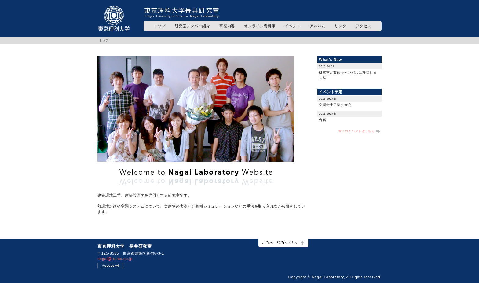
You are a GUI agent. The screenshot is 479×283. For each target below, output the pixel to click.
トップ (160, 26)
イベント (292, 26)
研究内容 (227, 26)
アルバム (317, 26)
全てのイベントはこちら (356, 131)
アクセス (363, 26)
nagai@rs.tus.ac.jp (115, 259)
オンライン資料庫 (260, 26)
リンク (340, 26)
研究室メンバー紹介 (192, 26)
